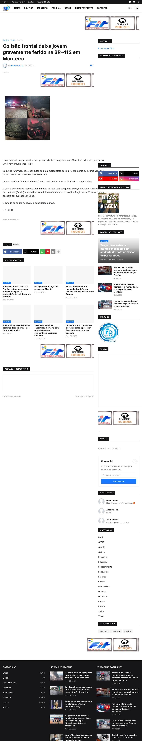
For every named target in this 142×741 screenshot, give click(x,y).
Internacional (104, 586)
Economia (102, 557)
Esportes (102, 8)
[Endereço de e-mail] (118, 475)
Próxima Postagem (84, 396)
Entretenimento (84, 8)
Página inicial (9, 40)
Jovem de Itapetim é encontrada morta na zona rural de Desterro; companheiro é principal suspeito (46, 330)
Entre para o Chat (106, 48)
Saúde (101, 611)
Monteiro (42, 8)
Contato (31, 2)
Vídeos (101, 616)
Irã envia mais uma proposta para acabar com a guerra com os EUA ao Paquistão (78, 675)
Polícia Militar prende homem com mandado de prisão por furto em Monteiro (17, 327)
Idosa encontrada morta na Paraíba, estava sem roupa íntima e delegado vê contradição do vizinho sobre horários (17, 291)
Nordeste (102, 596)
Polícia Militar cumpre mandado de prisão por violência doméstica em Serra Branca (80, 290)
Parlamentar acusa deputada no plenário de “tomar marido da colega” (78, 703)
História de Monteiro (18, 2)
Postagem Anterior (12, 396)
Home (5, 2)
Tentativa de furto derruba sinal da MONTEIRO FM (124, 736)
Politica (28, 8)
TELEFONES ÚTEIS (44, 2)
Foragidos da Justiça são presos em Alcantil (46, 287)
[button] (130, 8)
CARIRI (101, 542)
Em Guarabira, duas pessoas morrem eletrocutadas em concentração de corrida (78, 689)
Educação (102, 562)
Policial (56, 8)
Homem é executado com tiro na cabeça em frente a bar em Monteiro (126, 303)
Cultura (101, 552)
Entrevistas (103, 572)
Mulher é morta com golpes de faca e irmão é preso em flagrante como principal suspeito (79, 329)
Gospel (101, 581)
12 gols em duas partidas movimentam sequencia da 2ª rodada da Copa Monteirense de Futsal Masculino (78, 720)
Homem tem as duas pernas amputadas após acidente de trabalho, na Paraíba (125, 271)
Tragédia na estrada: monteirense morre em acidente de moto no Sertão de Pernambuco (125, 676)
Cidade (101, 547)
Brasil (67, 8)
